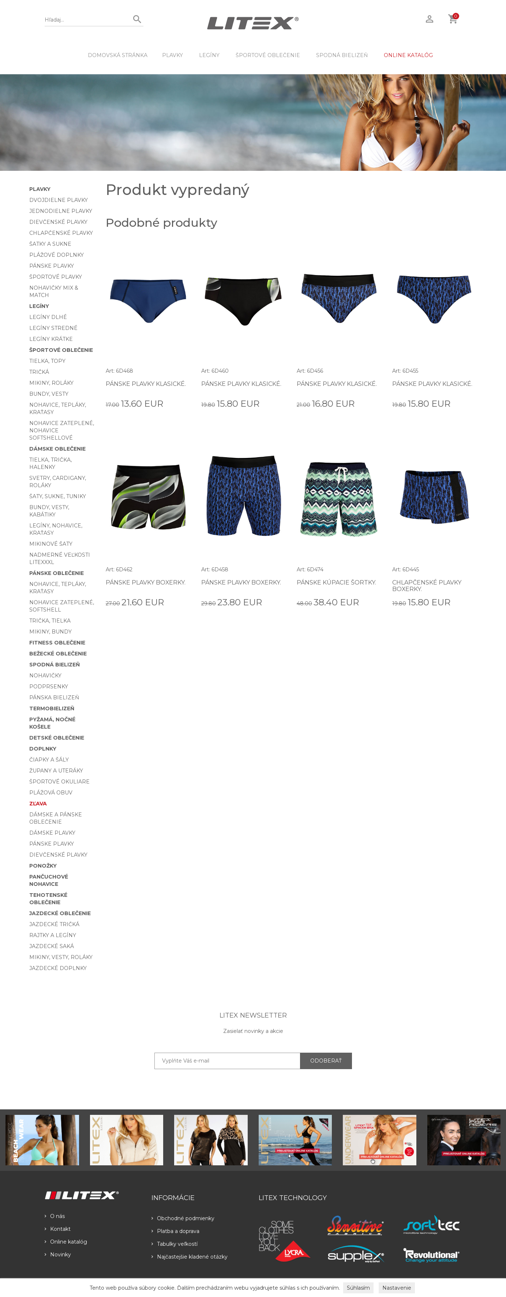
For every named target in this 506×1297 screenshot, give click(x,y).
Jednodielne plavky (60, 211)
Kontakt (58, 1229)
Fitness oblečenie (57, 642)
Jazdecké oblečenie (60, 913)
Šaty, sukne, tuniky (57, 496)
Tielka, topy (47, 361)
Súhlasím (358, 1288)
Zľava (38, 803)
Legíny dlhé (48, 317)
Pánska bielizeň (54, 697)
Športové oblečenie (268, 55)
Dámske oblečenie (57, 449)
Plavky (172, 55)
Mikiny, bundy (50, 631)
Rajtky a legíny (52, 935)
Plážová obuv (50, 792)
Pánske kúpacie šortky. (336, 582)
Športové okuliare (59, 781)
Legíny (209, 55)
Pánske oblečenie (56, 573)
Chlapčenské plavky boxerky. (426, 586)
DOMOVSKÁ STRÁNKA (117, 55)
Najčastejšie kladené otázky (189, 1256)
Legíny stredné (53, 328)
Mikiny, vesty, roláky (61, 957)
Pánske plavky (51, 266)
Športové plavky (55, 277)
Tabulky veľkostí (174, 1244)
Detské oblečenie (56, 737)
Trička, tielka (50, 620)
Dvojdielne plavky (58, 200)
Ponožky (43, 865)
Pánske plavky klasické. (146, 383)
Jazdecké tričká (54, 924)
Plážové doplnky (56, 255)
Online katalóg (66, 1241)
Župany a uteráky (56, 770)
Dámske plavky (52, 833)
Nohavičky (45, 675)
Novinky (58, 1254)
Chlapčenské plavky (61, 233)
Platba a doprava (175, 1231)
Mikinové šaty (50, 544)
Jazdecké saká (51, 946)
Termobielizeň (51, 708)
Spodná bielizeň (342, 55)
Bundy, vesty (48, 394)
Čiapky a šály (49, 759)
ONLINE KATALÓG (408, 55)
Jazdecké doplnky (58, 968)
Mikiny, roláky (51, 383)
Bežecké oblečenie (58, 653)
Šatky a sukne (50, 244)
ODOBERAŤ (326, 1060)
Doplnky (42, 748)
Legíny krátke (51, 339)
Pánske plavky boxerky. (146, 582)
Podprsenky (48, 686)
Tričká (39, 372)
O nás (55, 1216)
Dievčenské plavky (58, 222)
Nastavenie (396, 1288)
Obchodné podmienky (182, 1218)
